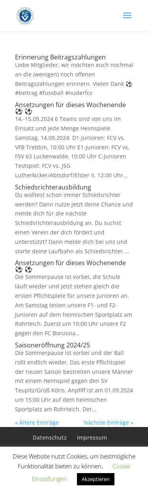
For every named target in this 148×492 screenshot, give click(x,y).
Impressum (92, 437)
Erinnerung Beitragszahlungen (60, 57)
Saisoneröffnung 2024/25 (52, 345)
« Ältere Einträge (37, 422)
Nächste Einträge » (108, 422)
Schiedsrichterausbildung (53, 187)
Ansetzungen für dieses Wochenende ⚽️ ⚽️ (70, 107)
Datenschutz (50, 437)
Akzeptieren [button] (96, 479)
